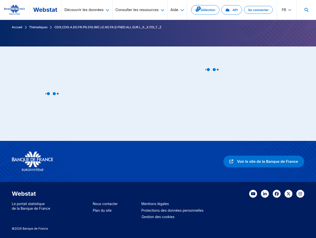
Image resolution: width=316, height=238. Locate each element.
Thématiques (38, 27)
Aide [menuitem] (177, 9)
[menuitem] (306, 10)
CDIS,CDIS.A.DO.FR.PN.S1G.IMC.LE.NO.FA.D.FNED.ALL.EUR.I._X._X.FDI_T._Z (107, 27)
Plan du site (102, 210)
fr (286, 10)
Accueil (17, 27)
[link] (205, 10)
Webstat (45, 9)
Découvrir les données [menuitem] (86, 9)
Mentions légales (155, 204)
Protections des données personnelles (172, 210)
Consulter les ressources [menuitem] (139, 9)
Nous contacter (105, 204)
